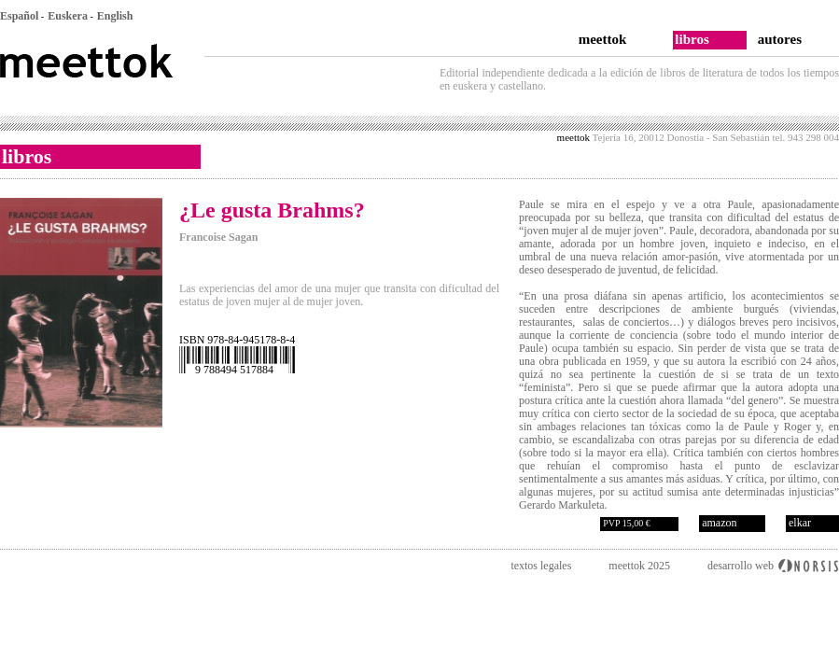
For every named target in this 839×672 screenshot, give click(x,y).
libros (691, 39)
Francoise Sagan (218, 237)
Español (19, 15)
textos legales (540, 565)
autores (780, 39)
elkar (800, 522)
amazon (719, 522)
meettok (603, 39)
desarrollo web (740, 565)
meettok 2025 (639, 565)
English (115, 15)
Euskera (68, 15)
